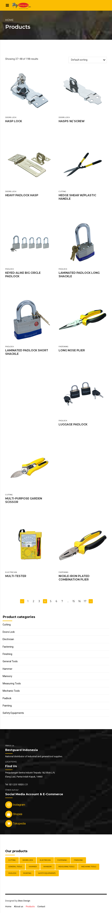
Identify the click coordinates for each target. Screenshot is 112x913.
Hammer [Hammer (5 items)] (33, 867)
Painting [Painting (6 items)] (27, 873)
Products (30, 906)
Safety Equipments (13, 713)
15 (73, 601)
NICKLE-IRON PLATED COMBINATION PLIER (74, 577)
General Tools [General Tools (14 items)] (15, 867)
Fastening (63, 346)
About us (18, 906)
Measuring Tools (12, 683)
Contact (41, 906)
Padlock (9, 269)
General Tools (10, 661)
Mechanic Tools (11, 690)
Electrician (11, 572)
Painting (7, 705)
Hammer (7, 668)
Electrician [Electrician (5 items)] (45, 860)
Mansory (7, 676)
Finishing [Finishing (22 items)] (78, 860)
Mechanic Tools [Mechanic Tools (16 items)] (88, 867)
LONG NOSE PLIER (72, 350)
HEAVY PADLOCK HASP (21, 195)
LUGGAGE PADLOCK (73, 424)
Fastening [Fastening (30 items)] (62, 860)
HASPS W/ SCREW (72, 121)
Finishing (7, 654)
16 (79, 601)
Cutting (62, 191)
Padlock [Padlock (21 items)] (12, 873)
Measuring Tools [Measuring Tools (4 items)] (66, 867)
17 (85, 601)
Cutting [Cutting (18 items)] (12, 860)
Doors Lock (10, 117)
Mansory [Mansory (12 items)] (47, 867)
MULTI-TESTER (15, 576)
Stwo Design (24, 900)
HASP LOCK (13, 121)
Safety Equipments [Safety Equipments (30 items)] (46, 873)
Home (9, 20)
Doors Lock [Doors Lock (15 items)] (28, 860)
